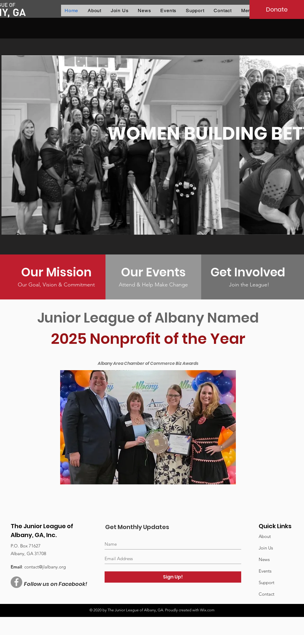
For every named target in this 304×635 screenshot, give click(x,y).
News (264, 559)
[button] (144, 10)
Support (266, 582)
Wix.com (207, 610)
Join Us (266, 548)
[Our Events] (153, 272)
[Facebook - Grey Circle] (16, 582)
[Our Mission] (56, 272)
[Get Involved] (249, 272)
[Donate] (276, 9)
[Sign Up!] (173, 577)
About (265, 536)
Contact (266, 594)
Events (265, 571)
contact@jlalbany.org (45, 567)
